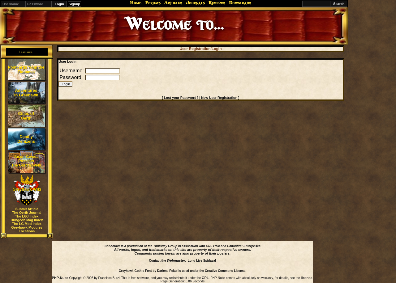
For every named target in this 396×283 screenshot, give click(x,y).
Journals (195, 2)
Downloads (240, 2)
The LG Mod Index (26, 224)
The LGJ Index (27, 216)
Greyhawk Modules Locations (26, 229)
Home (135, 2)
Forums (153, 2)
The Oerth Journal (26, 212)
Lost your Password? (181, 97)
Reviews (217, 2)
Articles (173, 2)
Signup (74, 4)
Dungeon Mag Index (27, 220)
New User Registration (219, 97)
